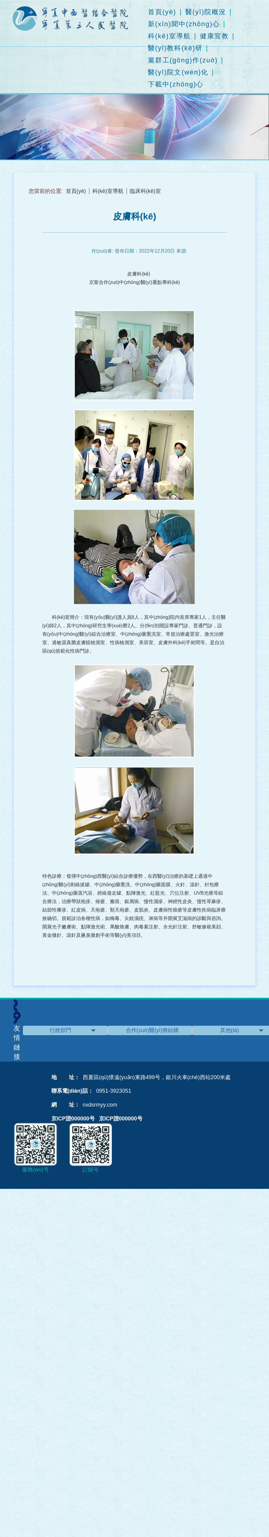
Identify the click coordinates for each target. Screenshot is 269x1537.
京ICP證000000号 (73, 1119)
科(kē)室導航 (169, 36)
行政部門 (73, 1030)
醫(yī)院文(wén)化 (178, 72)
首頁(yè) (162, 12)
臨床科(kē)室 (145, 191)
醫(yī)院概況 (205, 12)
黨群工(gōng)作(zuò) (183, 60)
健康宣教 (214, 36)
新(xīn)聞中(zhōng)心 (184, 24)
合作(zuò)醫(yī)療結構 (159, 1030)
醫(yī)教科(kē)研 (175, 48)
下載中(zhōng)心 (176, 84)
